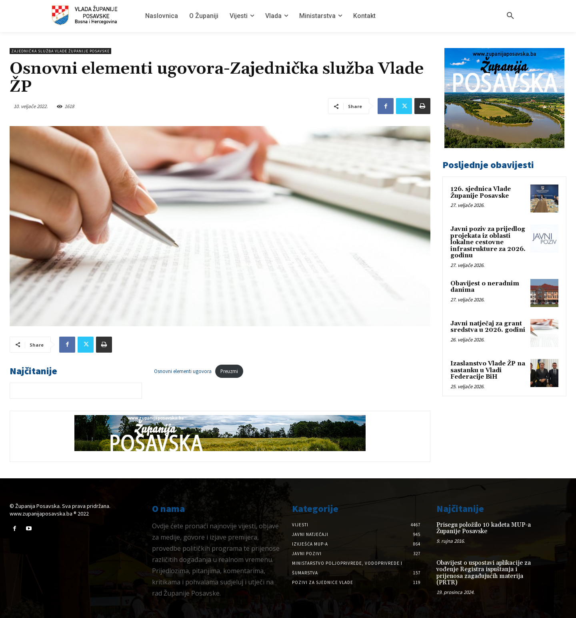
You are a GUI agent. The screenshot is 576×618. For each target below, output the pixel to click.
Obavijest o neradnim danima (484, 287)
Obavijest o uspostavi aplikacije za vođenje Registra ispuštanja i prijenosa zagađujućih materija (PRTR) (483, 573)
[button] (510, 16)
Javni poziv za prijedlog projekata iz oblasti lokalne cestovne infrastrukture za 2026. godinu (488, 242)
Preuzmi (229, 371)
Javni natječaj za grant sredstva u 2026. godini (487, 327)
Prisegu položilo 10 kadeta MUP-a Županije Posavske (483, 528)
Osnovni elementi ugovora (183, 371)
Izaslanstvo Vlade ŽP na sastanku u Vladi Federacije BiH (487, 370)
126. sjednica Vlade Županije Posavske (480, 192)
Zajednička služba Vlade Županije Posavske (60, 51)
